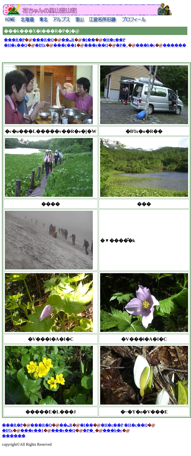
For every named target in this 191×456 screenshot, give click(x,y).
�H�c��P (114, 40)
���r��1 (64, 45)
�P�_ (122, 45)
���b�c (145, 45)
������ (174, 45)
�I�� (88, 40)
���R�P (14, 40)
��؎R (67, 40)
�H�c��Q (15, 45)
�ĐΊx (40, 45)
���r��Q (96, 45)
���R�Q (43, 40)
